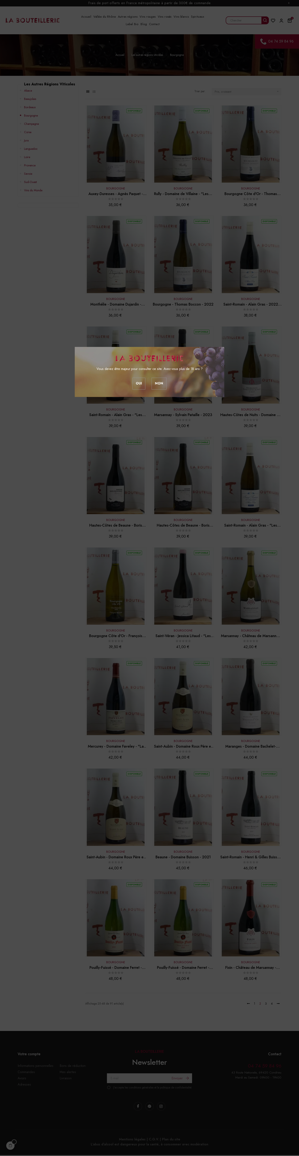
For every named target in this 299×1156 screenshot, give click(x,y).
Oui (139, 383)
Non (159, 383)
